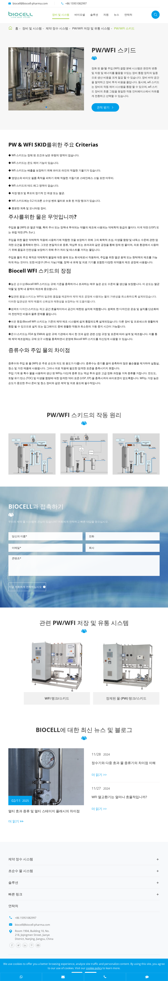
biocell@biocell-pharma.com (30, 3)
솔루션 (94, 14)
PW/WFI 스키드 (124, 28)
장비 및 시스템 (60, 14)
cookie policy (94, 968)
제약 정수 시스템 (57, 28)
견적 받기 (105, 107)
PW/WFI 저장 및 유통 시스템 (91, 28)
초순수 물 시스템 (20, 871)
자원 (106, 14)
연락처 (128, 14)
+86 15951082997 (76, 3)
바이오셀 (79, 14)
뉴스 (116, 14)
